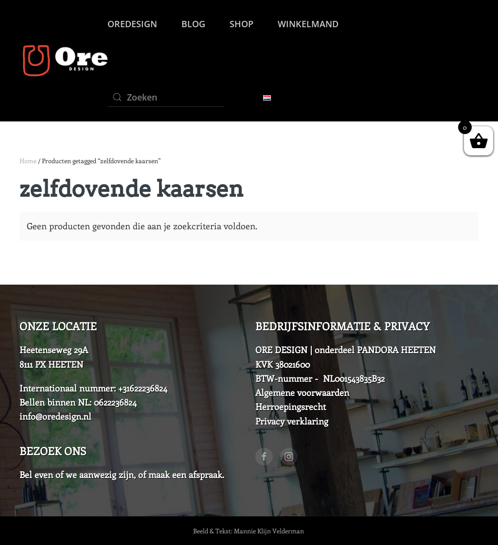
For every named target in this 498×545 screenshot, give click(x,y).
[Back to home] (63, 60)
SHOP (241, 24)
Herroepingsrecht (290, 406)
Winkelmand (308, 24)
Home (27, 160)
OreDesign (132, 24)
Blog (193, 24)
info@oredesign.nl (55, 416)
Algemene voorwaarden (302, 392)
